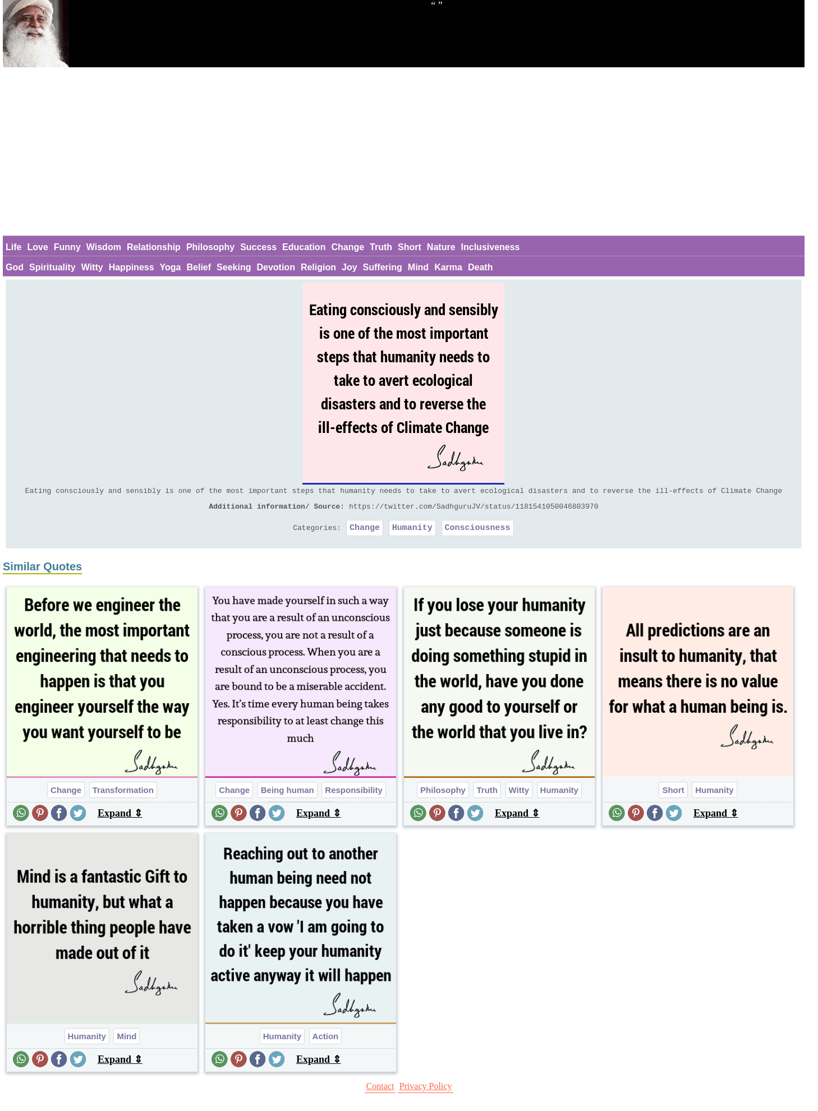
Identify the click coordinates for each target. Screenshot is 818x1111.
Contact (380, 1091)
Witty (92, 267)
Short (409, 247)
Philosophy (210, 247)
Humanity (412, 532)
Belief (199, 267)
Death (480, 267)
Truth (381, 247)
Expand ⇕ (120, 818)
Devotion (275, 267)
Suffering (382, 267)
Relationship (154, 247)
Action (326, 1041)
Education (303, 247)
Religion (318, 267)
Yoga (170, 267)
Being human (287, 795)
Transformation (123, 795)
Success (258, 247)
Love (37, 247)
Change (347, 247)
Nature (441, 247)
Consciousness (478, 532)
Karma (448, 267)
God (15, 267)
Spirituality (52, 267)
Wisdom (103, 247)
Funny (67, 247)
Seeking (234, 267)
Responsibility (354, 795)
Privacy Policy (425, 1091)
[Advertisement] (403, 151)
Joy (349, 267)
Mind (418, 267)
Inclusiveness (490, 247)
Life (13, 247)
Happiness (131, 267)
